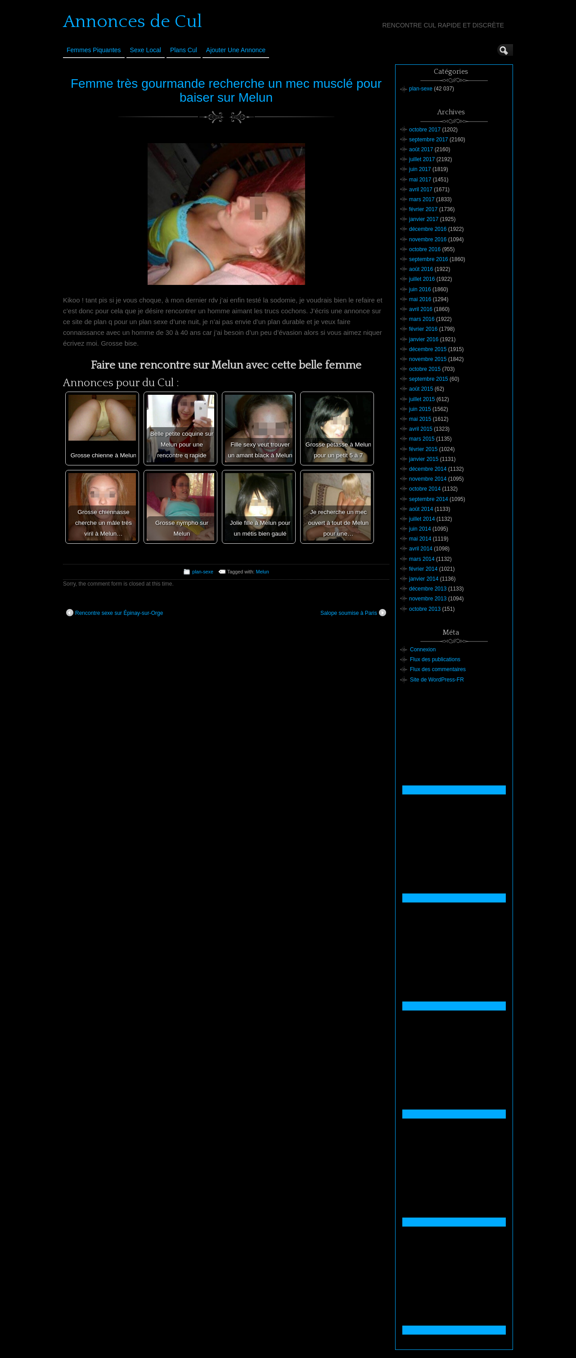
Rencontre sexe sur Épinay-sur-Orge (114, 612)
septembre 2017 (428, 139)
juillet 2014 (422, 519)
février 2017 (423, 209)
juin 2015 (420, 409)
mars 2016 (422, 319)
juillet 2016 (422, 279)
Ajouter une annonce (236, 50)
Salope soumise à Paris (353, 612)
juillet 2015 (422, 399)
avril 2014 (420, 549)
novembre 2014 (427, 479)
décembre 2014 (427, 469)
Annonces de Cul (132, 22)
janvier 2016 (423, 339)
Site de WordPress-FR (437, 680)
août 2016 (421, 269)
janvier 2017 (423, 219)
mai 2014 (420, 539)
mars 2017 (422, 199)
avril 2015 (420, 429)
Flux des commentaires (438, 669)
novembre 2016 (427, 239)
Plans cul (183, 50)
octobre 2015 (425, 369)
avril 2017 (420, 189)
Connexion (423, 649)
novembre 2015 (427, 359)
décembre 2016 (427, 229)
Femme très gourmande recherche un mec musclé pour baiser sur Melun (226, 90)
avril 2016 (420, 309)
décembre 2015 (427, 349)
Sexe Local (145, 50)
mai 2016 (420, 299)
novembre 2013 (427, 599)
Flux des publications (435, 659)
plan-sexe (202, 571)
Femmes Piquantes (94, 50)
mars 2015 (422, 439)
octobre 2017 (425, 129)
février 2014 (423, 569)
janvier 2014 (423, 579)
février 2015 (423, 449)
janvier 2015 (423, 459)
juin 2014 (420, 529)
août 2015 (421, 389)
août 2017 (421, 149)
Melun (262, 571)
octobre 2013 (425, 609)
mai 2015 (420, 419)
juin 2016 (420, 289)
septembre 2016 (428, 259)
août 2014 (421, 509)
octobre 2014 (425, 489)
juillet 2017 (422, 159)
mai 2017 (420, 179)
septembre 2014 (428, 499)
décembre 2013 (427, 589)
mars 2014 (422, 559)
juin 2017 (420, 169)
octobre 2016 (425, 249)
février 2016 (423, 329)
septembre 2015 (428, 379)
